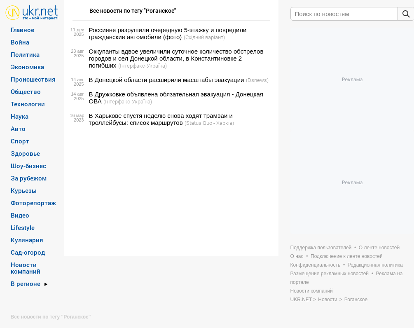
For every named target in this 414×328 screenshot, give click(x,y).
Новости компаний (25, 267)
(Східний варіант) (204, 37)
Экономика (27, 66)
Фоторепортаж (33, 202)
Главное (22, 29)
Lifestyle (23, 227)
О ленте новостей (379, 248)
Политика (25, 54)
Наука (19, 116)
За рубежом (29, 178)
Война (20, 42)
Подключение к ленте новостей (347, 256)
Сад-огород (28, 252)
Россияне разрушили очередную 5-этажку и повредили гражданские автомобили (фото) (168, 33)
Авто (18, 128)
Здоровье (25, 153)
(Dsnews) (257, 80)
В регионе (25, 283)
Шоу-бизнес (28, 165)
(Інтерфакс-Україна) (142, 65)
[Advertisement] (170, 191)
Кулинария (27, 240)
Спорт (20, 141)
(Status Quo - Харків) (209, 123)
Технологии (28, 104)
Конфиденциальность (315, 265)
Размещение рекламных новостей (329, 273)
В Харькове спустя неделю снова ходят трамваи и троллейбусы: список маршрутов (161, 119)
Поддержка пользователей (321, 248)
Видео (20, 215)
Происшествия (33, 79)
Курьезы (24, 190)
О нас (297, 256)
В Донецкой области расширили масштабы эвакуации (166, 79)
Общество (26, 91)
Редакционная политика (375, 265)
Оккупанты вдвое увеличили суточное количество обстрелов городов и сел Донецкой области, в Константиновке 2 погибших (176, 58)
